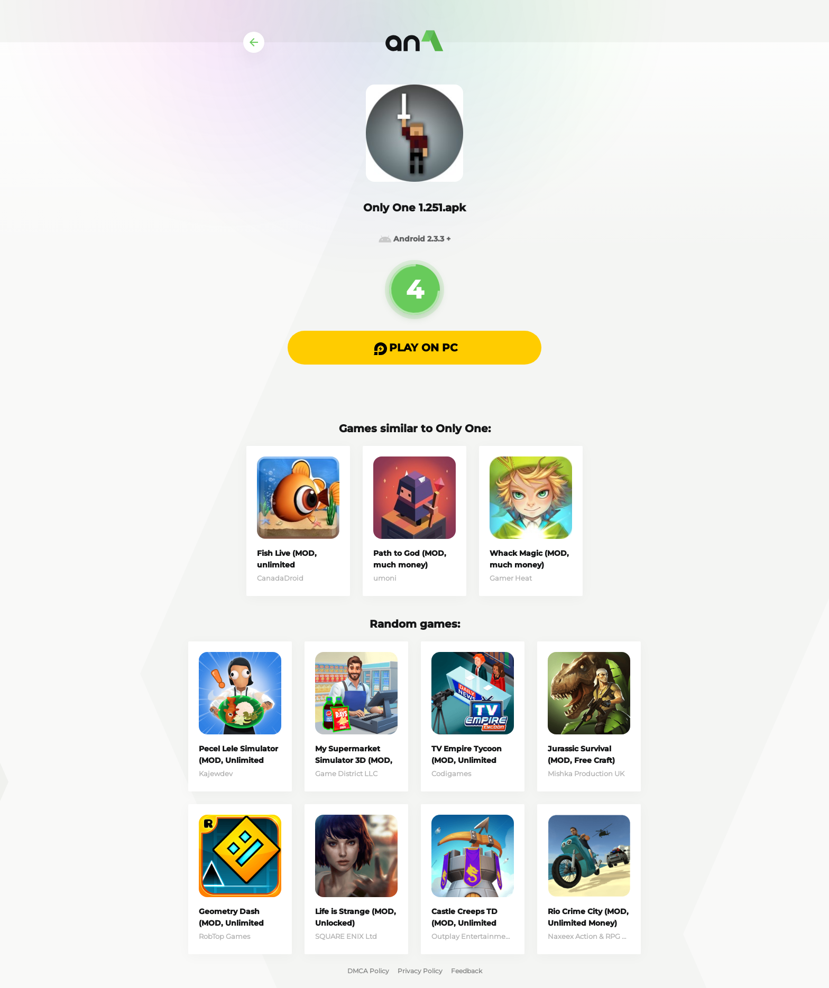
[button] (414, 348)
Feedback (466, 971)
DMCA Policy (368, 971)
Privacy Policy (420, 971)
